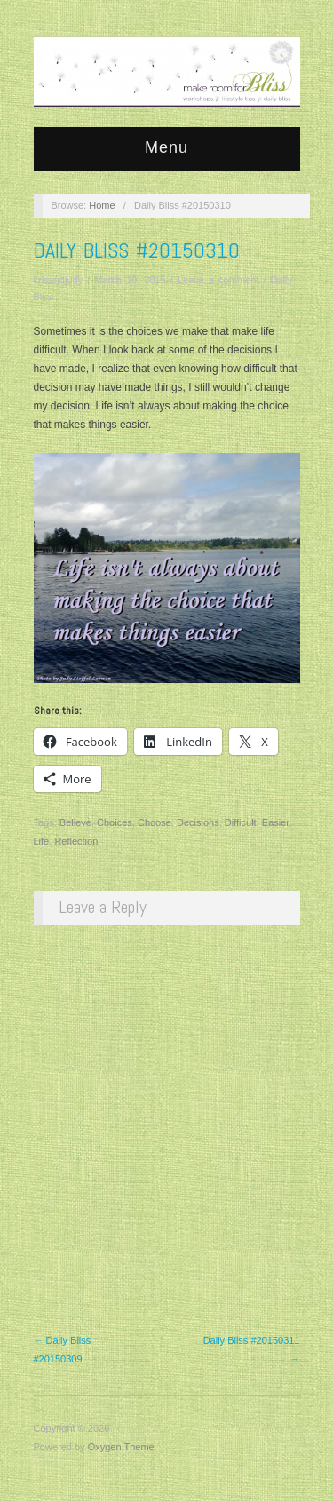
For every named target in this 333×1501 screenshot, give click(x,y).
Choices (114, 822)
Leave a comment (218, 279)
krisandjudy (58, 279)
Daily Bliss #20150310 (137, 250)
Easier (275, 822)
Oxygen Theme (121, 1446)
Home (102, 205)
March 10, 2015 (129, 279)
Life (42, 841)
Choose (154, 822)
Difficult (241, 822)
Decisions (198, 822)
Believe (75, 822)
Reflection (76, 841)
